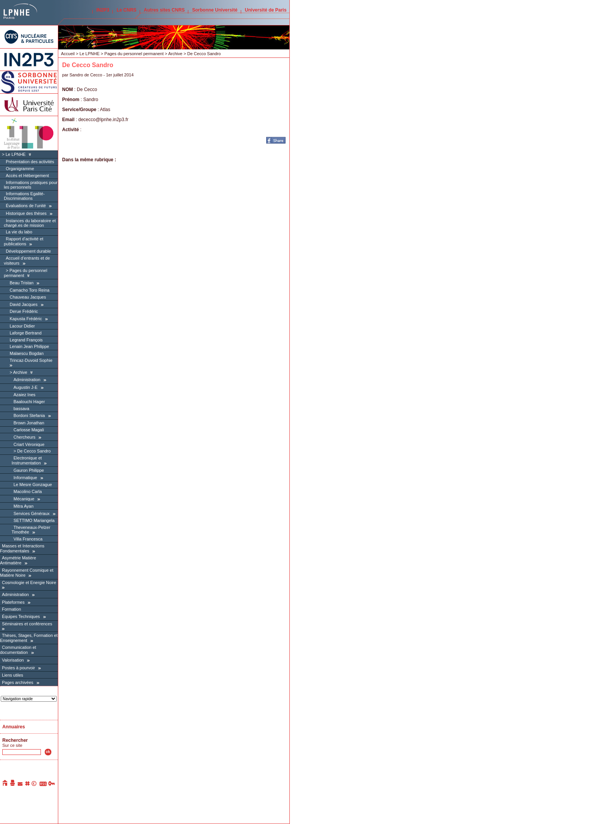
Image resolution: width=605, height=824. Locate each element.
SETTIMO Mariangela (34, 520)
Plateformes (13, 602)
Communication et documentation (18, 650)
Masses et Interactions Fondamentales (22, 548)
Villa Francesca (28, 539)
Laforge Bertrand (26, 333)
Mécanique (24, 498)
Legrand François (26, 340)
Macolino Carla (28, 491)
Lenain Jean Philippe (29, 346)
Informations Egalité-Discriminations (24, 196)
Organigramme (20, 168)
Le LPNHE (15, 154)
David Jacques (23, 304)
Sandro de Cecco (85, 75)
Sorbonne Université (214, 10)
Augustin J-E (25, 387)
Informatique (25, 477)
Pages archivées (17, 682)
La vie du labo (19, 232)
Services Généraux (32, 513)
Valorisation (13, 660)
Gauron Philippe (29, 470)
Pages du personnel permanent (134, 53)
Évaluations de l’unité (26, 205)
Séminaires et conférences (27, 623)
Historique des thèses (26, 213)
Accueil (67, 53)
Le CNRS (126, 10)
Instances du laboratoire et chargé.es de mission (30, 223)
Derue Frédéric (24, 311)
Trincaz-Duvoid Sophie (31, 360)
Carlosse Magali (29, 429)
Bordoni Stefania (29, 415)
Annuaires (13, 726)
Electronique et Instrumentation (27, 460)
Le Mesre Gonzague (33, 484)
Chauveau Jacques (28, 297)
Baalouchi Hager (29, 401)
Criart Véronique (29, 444)
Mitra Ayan (24, 506)
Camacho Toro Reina (29, 290)
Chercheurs (24, 437)
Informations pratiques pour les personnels (30, 184)
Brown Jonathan (29, 422)
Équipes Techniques (21, 616)
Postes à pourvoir (18, 667)
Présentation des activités (30, 161)
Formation (11, 609)
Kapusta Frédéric (26, 318)
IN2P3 (102, 10)
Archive (20, 372)
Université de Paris (266, 10)
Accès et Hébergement (27, 175)
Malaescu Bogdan (27, 353)
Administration (27, 379)
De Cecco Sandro (34, 451)
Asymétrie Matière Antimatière (18, 560)
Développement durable (28, 251)
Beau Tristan (22, 282)
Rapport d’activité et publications (23, 241)
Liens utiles (12, 675)
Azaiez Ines (24, 394)
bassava (21, 408)
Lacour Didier (22, 326)
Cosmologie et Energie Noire (29, 582)
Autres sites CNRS (164, 10)
